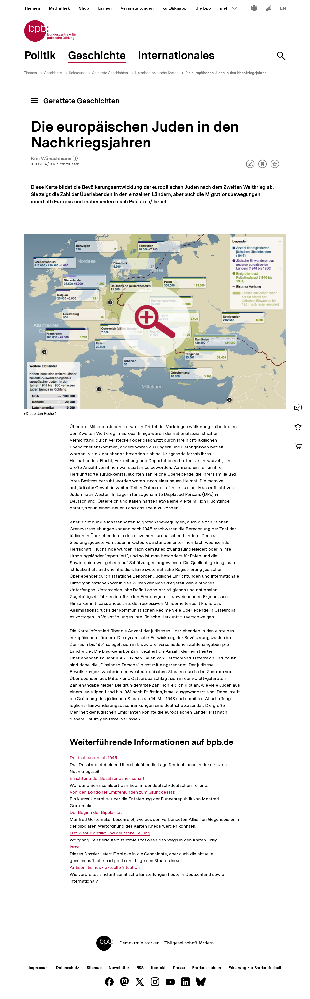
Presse (179, 967)
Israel (75, 846)
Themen (30, 73)
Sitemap (94, 967)
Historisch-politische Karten (156, 73)
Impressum (39, 967)
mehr (228, 8)
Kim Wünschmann (54, 159)
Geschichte (53, 73)
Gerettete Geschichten (110, 73)
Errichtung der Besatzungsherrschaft (107, 778)
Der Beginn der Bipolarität (96, 812)
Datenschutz (67, 967)
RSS (140, 967)
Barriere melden (206, 967)
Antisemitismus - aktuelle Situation (105, 867)
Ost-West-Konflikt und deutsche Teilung (110, 833)
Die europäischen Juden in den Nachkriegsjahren (226, 73)
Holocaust (77, 73)
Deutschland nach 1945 (93, 757)
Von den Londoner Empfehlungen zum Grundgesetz (122, 792)
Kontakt (158, 967)
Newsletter (119, 967)
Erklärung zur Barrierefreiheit (254, 967)
